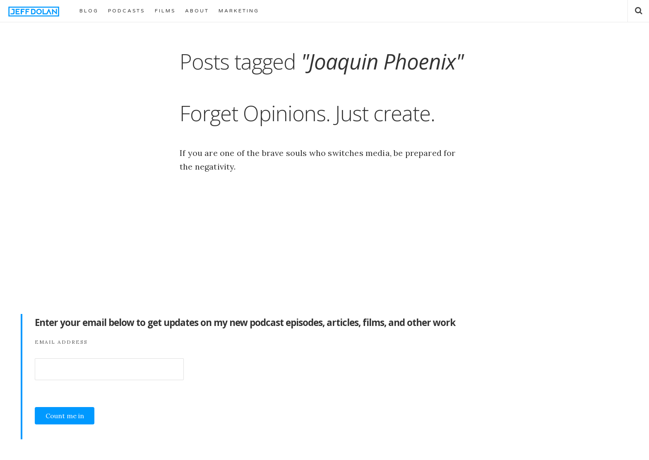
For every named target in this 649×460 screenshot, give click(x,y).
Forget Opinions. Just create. (307, 112)
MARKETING (239, 11)
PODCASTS (126, 11)
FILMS (165, 11)
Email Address (61, 342)
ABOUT (197, 11)
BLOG (89, 11)
